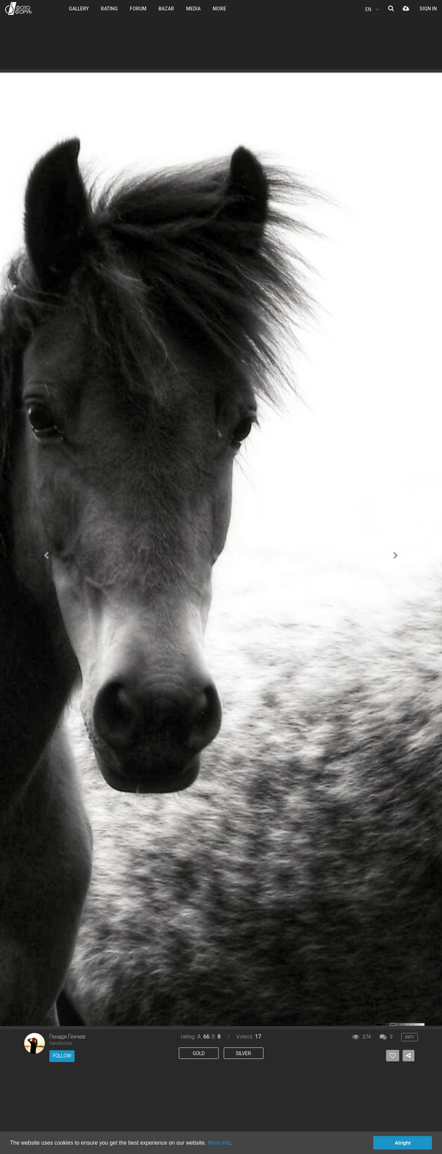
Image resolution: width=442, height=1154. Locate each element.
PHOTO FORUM (18, 8)
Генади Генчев (67, 1036)
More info (219, 1143)
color (378, 1024)
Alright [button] (403, 1143)
